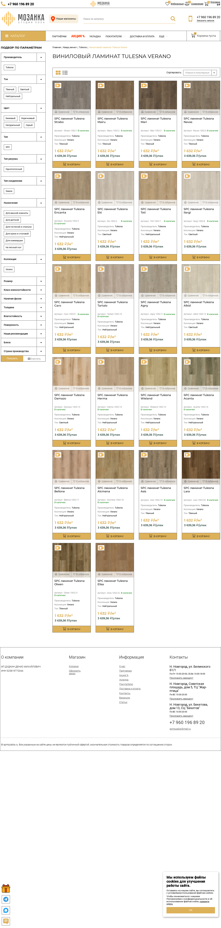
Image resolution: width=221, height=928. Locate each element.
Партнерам (125, 670)
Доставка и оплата (142, 36)
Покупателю (115, 36)
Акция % (78, 36)
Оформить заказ (75, 672)
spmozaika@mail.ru (180, 728)
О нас (122, 666)
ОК (190, 910)
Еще (163, 36)
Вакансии (124, 697)
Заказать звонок (205, 20)
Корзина (74, 666)
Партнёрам (59, 36)
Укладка (95, 36)
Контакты (124, 693)
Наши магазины (63, 19)
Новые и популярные (197, 72)
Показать (12, 358)
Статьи (123, 702)
